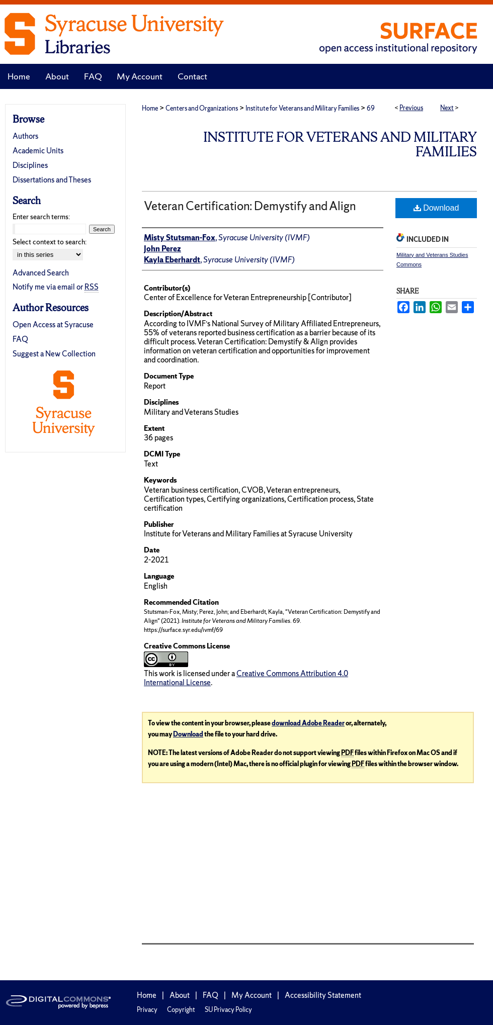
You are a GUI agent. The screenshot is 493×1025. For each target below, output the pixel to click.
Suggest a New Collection (54, 353)
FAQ (20, 339)
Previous (411, 108)
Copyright (181, 1009)
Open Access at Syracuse (53, 324)
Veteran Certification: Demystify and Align (250, 206)
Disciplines (30, 165)
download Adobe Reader (308, 723)
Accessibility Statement (323, 995)
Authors (25, 136)
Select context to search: (50, 241)
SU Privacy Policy (228, 1009)
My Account (251, 995)
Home (150, 108)
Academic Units (38, 150)
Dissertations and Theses (52, 179)
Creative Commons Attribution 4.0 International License (246, 678)
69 (371, 108)
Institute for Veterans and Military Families (302, 108)
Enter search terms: (41, 216)
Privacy (147, 1009)
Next (447, 108)
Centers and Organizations (202, 108)
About (180, 995)
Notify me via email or (56, 287)
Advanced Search (41, 272)
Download (436, 208)
